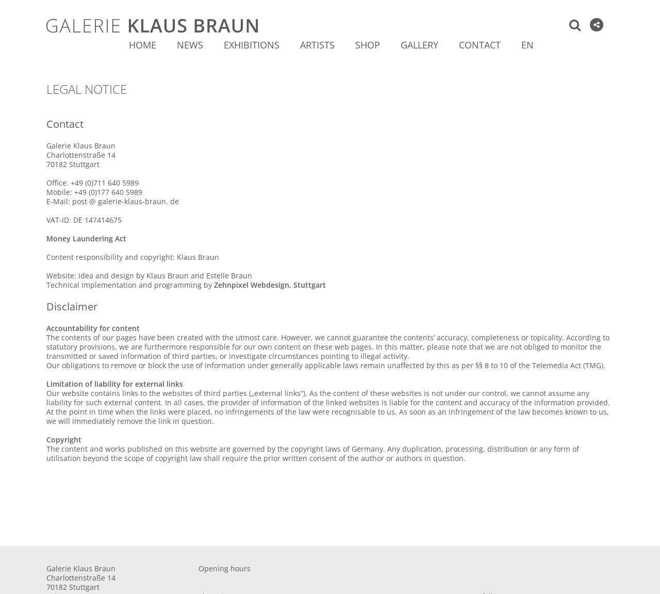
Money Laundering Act (86, 238)
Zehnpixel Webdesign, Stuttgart (270, 285)
